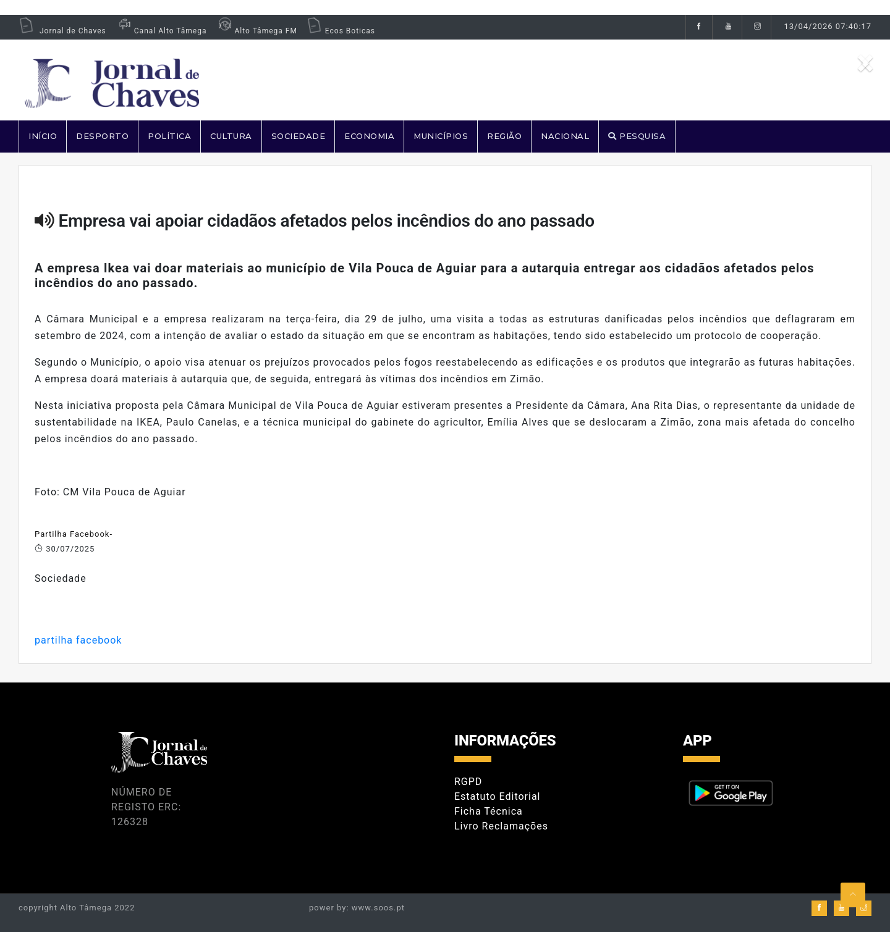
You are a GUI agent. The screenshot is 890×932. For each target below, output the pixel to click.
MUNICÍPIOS (440, 136)
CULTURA (231, 136)
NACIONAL (565, 136)
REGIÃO (504, 136)
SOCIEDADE (298, 136)
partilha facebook (78, 640)
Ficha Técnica (488, 811)
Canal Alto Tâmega (161, 31)
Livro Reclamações (501, 826)
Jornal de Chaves (62, 31)
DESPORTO (102, 136)
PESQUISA (637, 136)
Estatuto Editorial (497, 796)
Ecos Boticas (341, 31)
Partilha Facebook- (73, 534)
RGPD (468, 781)
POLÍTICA (169, 136)
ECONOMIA (369, 136)
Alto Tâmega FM (256, 31)
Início (42, 136)
